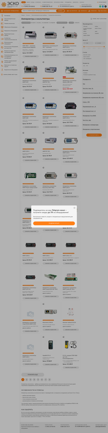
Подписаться (54, 223)
